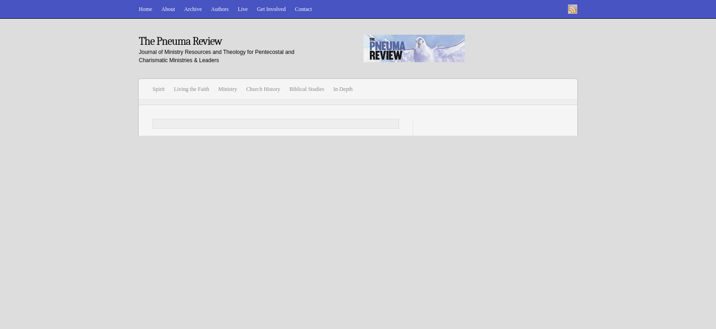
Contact (303, 9)
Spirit (159, 89)
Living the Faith (191, 89)
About (168, 9)
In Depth (343, 89)
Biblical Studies (307, 89)
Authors (220, 9)
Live (243, 9)
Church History (263, 89)
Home (145, 9)
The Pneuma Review (180, 41)
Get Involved (271, 9)
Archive (193, 9)
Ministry (227, 89)
